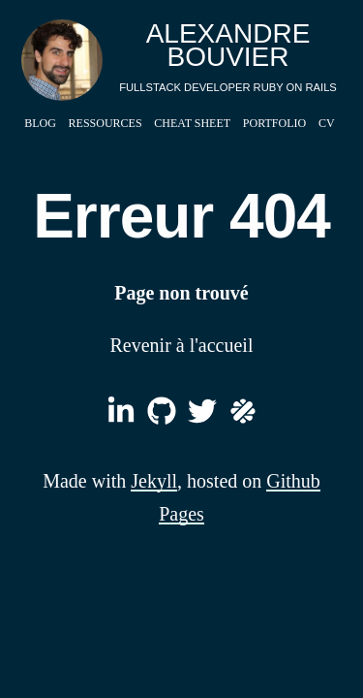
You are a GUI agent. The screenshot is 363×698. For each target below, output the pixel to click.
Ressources (105, 123)
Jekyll (154, 481)
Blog (40, 123)
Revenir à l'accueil (182, 345)
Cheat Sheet (192, 123)
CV (326, 123)
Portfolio (274, 123)
